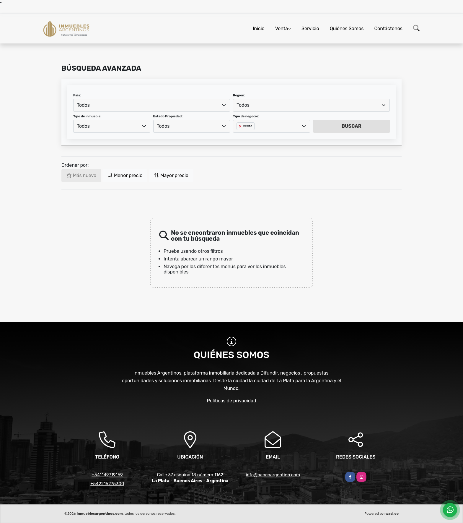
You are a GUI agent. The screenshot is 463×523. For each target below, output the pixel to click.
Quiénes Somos (347, 28)
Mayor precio (171, 175)
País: (77, 95)
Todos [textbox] (83, 105)
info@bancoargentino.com (273, 474)
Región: (239, 95)
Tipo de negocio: (246, 116)
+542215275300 (107, 483)
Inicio (259, 28)
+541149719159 (107, 474)
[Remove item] (241, 126)
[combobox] (151, 105)
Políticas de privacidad (231, 401)
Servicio (310, 28)
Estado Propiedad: (168, 116)
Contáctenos (388, 28)
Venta (281, 28)
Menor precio (124, 175)
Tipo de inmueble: (87, 116)
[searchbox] (238, 136)
